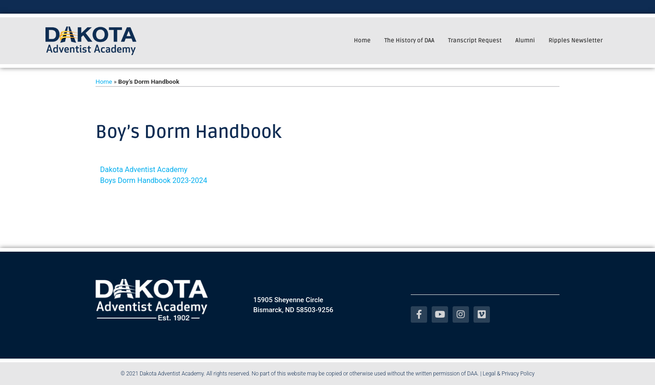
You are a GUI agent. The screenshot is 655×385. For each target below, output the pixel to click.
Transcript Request (475, 40)
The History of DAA (409, 40)
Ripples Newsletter (576, 40)
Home (362, 40)
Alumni (525, 40)
